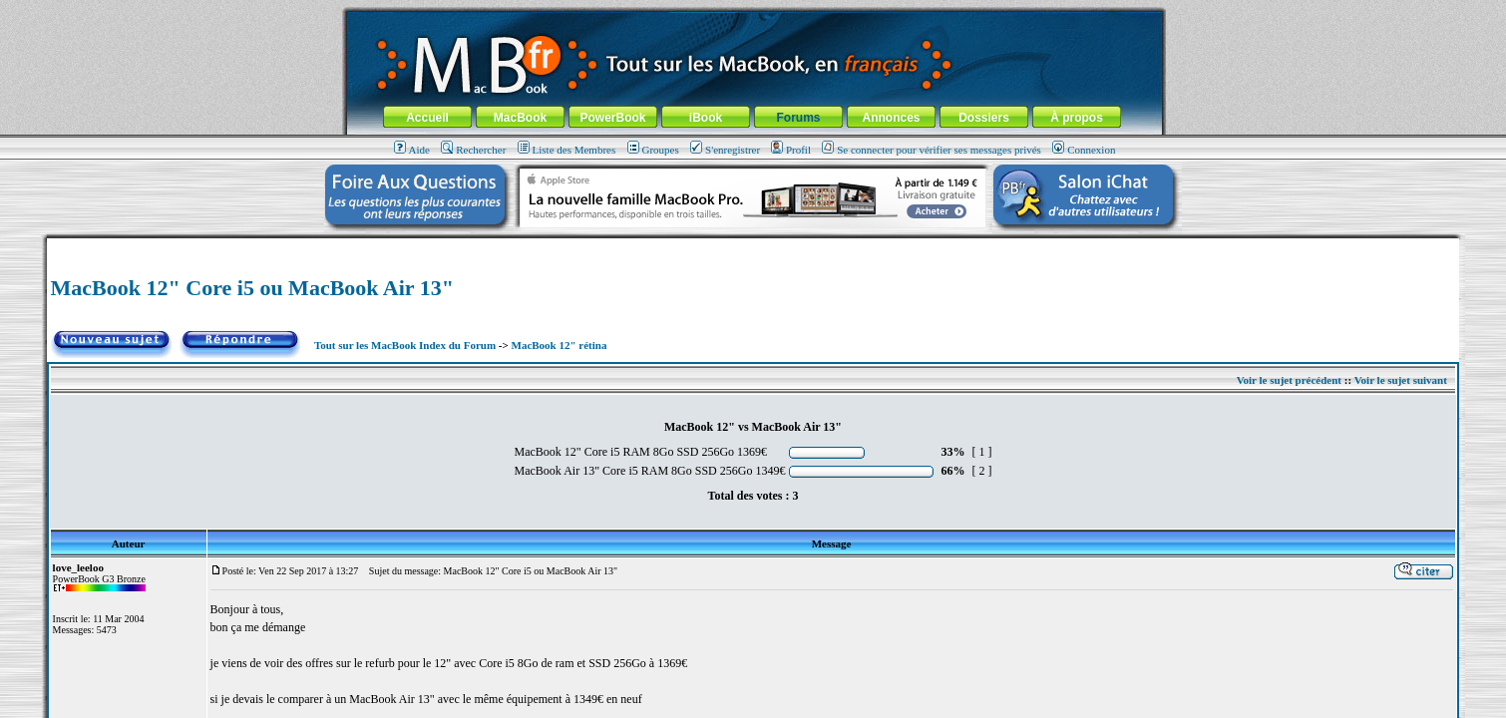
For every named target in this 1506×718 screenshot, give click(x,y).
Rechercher (473, 150)
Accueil (427, 118)
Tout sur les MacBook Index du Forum (405, 345)
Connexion (1083, 150)
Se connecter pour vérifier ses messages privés (931, 150)
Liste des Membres (567, 150)
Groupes (653, 150)
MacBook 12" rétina (559, 345)
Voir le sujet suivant (1400, 380)
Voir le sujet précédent (1289, 380)
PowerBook (612, 118)
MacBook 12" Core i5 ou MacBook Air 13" (252, 287)
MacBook (520, 118)
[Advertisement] (753, 245)
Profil (791, 150)
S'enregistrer (725, 150)
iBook (705, 118)
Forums (798, 118)
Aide (412, 150)
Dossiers (983, 118)
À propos (1076, 118)
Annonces (891, 118)
